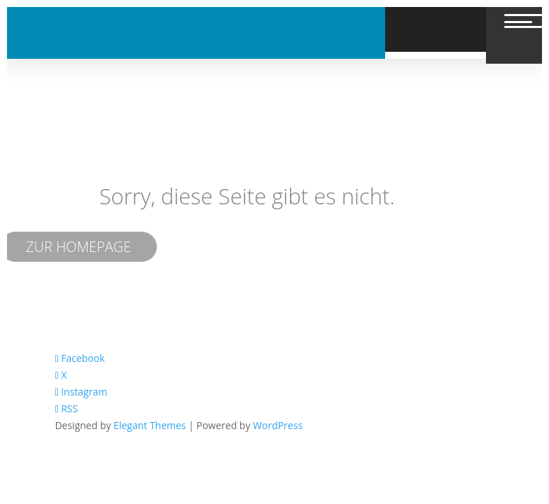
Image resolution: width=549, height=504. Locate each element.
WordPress (278, 425)
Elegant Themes (149, 425)
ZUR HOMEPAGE (78, 246)
